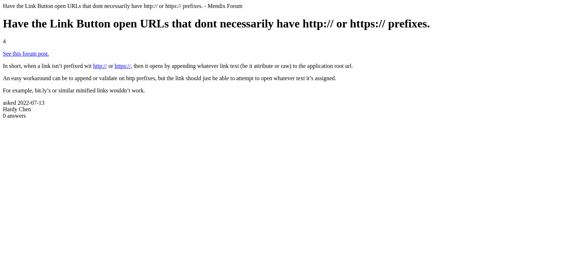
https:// (122, 66)
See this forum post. (26, 54)
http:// (100, 66)
